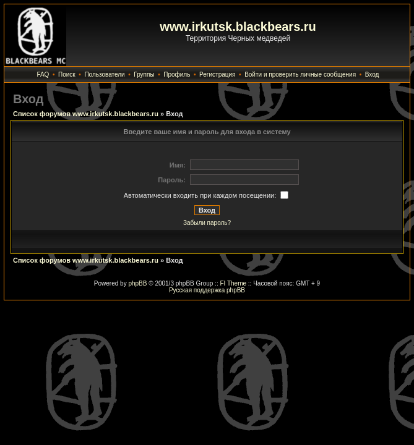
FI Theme (233, 283)
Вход (372, 74)
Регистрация (217, 74)
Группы (144, 74)
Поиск (66, 74)
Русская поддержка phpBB (207, 290)
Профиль (176, 74)
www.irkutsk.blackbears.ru (238, 26)
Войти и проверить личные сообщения (300, 74)
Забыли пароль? (207, 222)
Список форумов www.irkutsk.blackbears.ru (85, 113)
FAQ (43, 74)
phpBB (137, 283)
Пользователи (104, 74)
